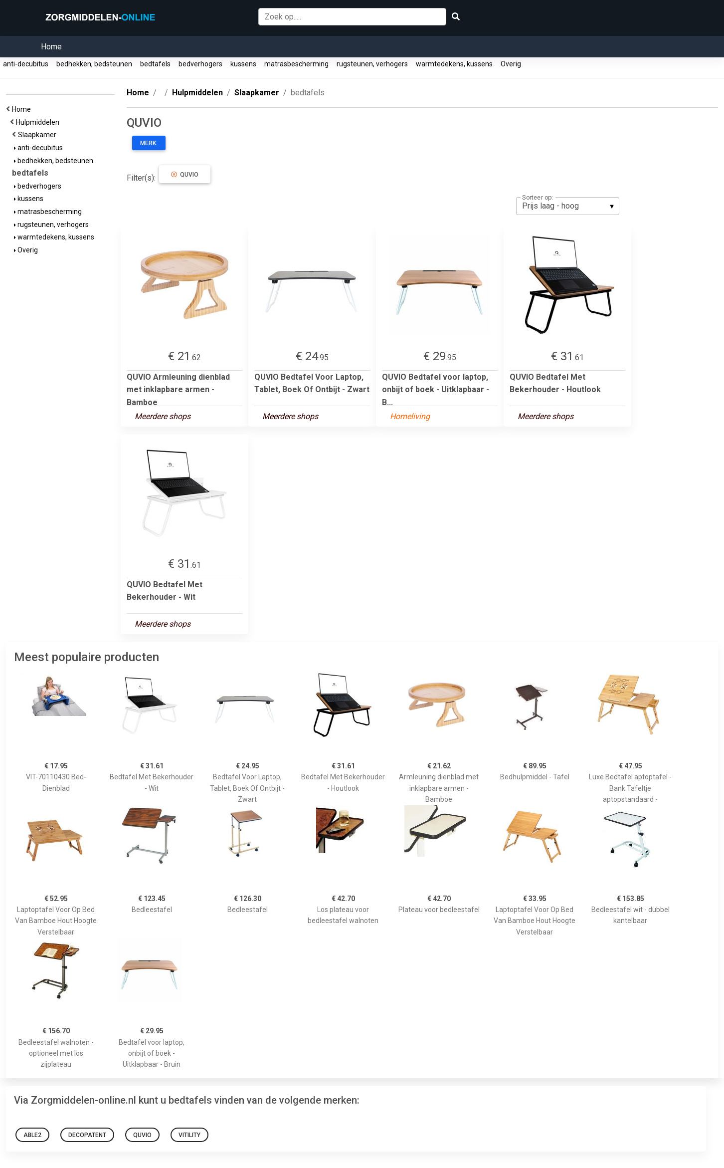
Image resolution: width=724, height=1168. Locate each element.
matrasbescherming (296, 64)
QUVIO (184, 174)
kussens (243, 64)
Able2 (32, 1135)
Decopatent (87, 1135)
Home (51, 46)
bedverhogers (200, 64)
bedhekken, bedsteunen (94, 64)
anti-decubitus (25, 64)
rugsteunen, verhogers (372, 64)
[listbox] (567, 206)
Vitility (189, 1135)
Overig (511, 64)
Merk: (149, 143)
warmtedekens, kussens (454, 64)
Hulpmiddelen (39, 122)
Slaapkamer (38, 135)
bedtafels (155, 64)
